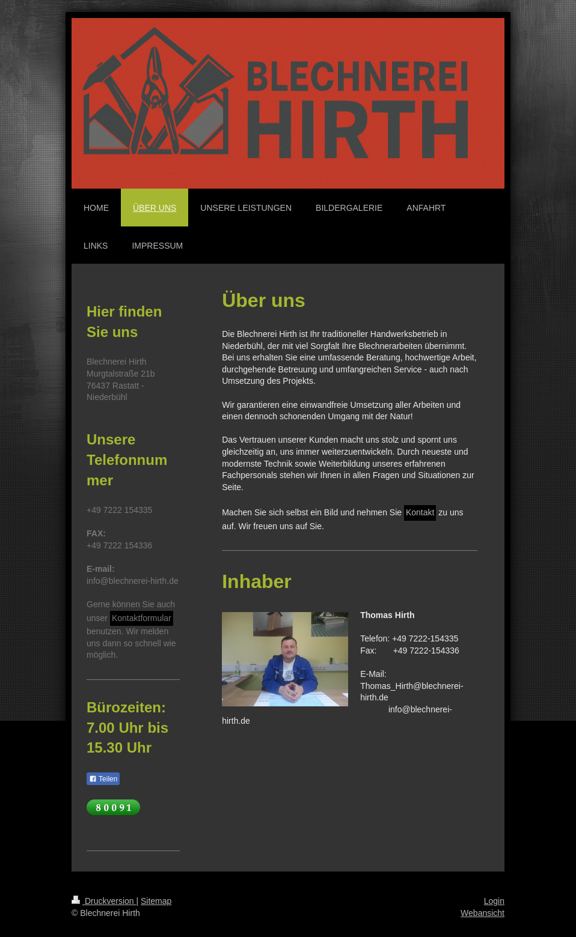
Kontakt (420, 512)
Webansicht (482, 913)
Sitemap (156, 901)
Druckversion (104, 901)
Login (494, 901)
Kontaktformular (141, 618)
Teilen (103, 779)
